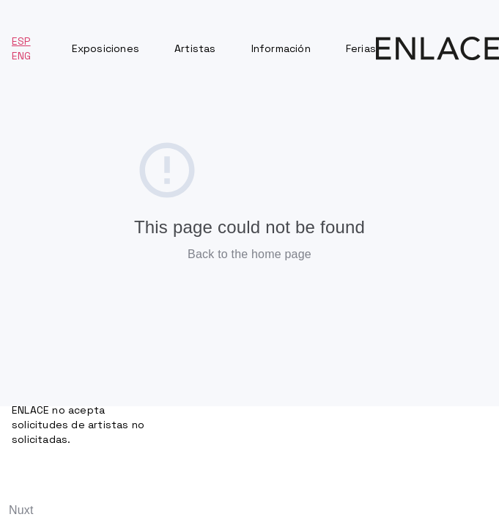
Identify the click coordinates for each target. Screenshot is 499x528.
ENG (22, 55)
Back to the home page (249, 254)
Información (281, 48)
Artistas (195, 48)
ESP (21, 41)
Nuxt (21, 510)
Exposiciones (105, 48)
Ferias (361, 48)
